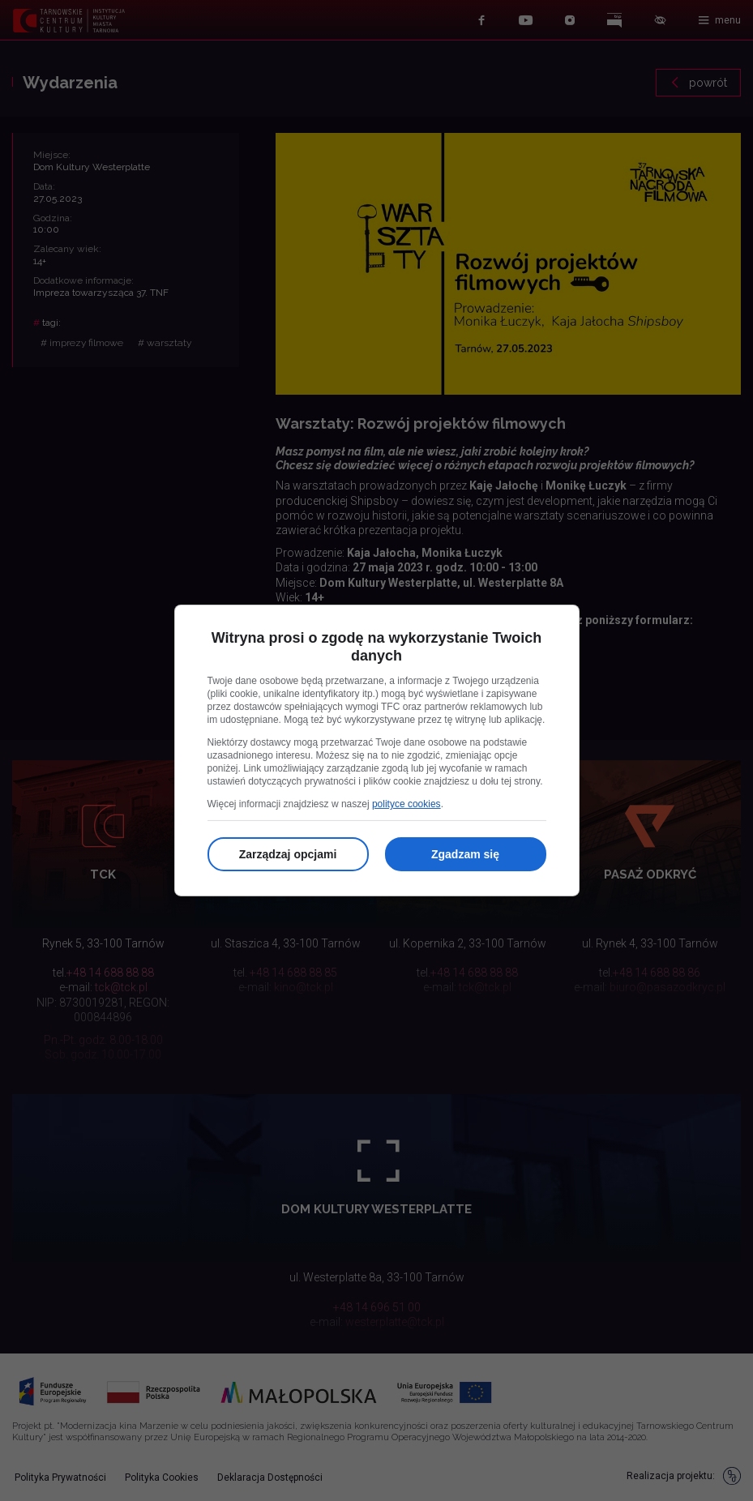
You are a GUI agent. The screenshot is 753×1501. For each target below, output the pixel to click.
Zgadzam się (465, 854)
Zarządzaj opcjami (288, 854)
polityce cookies (406, 804)
